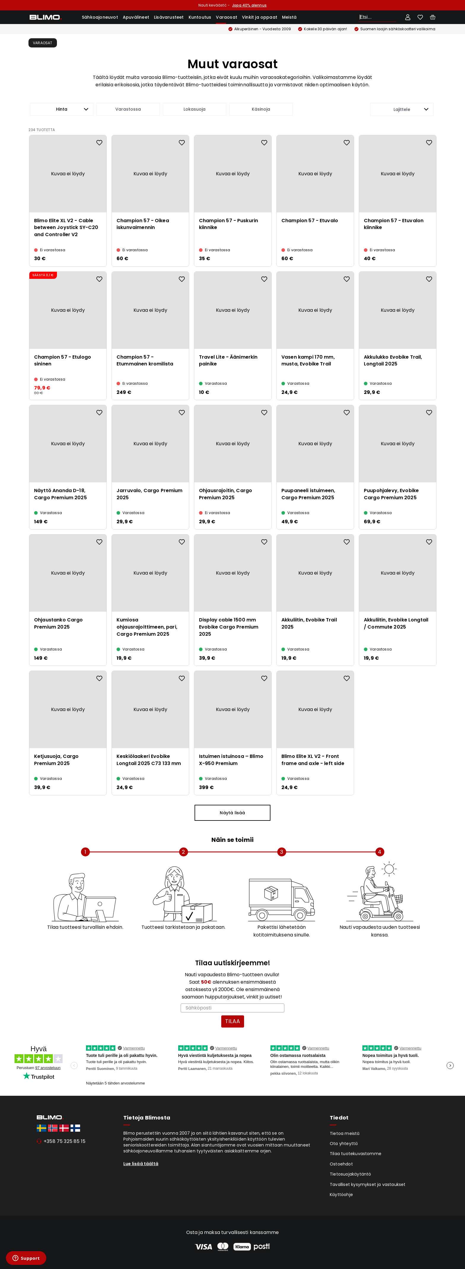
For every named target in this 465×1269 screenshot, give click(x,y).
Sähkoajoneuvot (100, 17)
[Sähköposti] (232, 1008)
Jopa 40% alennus (249, 5)
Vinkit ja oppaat (259, 17)
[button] (61, 109)
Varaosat (226, 17)
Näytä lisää (232, 813)
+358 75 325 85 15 (64, 1141)
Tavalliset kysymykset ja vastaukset (368, 1184)
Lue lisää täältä (140, 1164)
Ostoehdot (341, 1164)
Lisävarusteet (169, 17)
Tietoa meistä (345, 1133)
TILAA (232, 1021)
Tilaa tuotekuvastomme (355, 1154)
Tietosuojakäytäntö (350, 1174)
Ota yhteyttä (344, 1143)
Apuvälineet (136, 17)
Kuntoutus (200, 17)
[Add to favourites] (99, 142)
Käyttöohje (341, 1195)
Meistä (289, 17)
